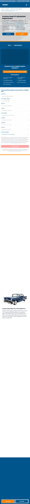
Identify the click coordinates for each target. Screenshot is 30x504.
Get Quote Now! (15, 146)
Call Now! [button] (21, 34)
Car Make (3, 117)
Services (7, 9)
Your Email (3, 94)
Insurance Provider (5, 132)
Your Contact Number (5, 98)
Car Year (3, 127)
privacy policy (14, 142)
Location (3, 108)
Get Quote (8, 501)
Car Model (3, 122)
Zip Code (3, 103)
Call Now (21, 501)
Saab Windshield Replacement (8, 10)
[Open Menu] (26, 5)
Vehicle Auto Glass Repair (16, 9)
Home (2, 9)
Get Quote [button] (8, 34)
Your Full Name (4, 113)
